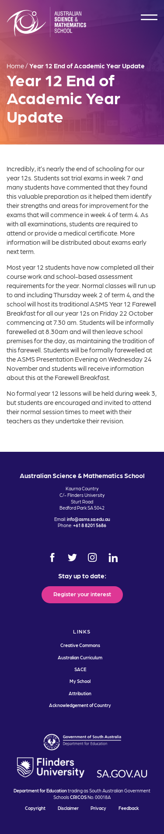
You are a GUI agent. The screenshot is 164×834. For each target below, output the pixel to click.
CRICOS (78, 797)
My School (80, 681)
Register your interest (82, 593)
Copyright (35, 808)
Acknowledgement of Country (80, 705)
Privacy (98, 808)
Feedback (129, 808)
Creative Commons (80, 645)
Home (15, 66)
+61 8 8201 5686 (89, 525)
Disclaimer (68, 808)
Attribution (80, 693)
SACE (80, 669)
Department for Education (40, 790)
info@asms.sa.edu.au (88, 519)
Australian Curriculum (80, 657)
